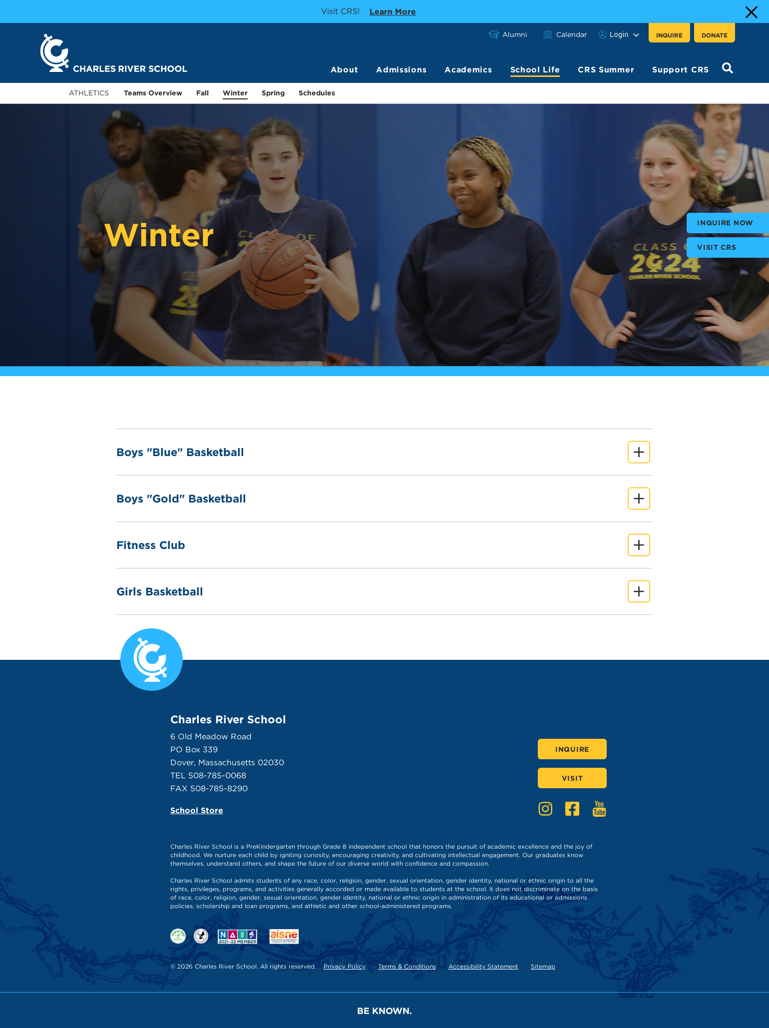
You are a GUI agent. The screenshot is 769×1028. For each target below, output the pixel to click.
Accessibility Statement (483, 966)
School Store (196, 810)
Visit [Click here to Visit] (572, 778)
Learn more (393, 10)
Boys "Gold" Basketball (383, 499)
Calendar (571, 34)
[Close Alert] (751, 11)
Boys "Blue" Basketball (383, 452)
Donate (715, 35)
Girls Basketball (383, 591)
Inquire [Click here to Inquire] (572, 749)
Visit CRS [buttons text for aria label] (716, 247)
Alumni (514, 34)
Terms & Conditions (407, 966)
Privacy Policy (345, 966)
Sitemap (543, 966)
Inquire (669, 35)
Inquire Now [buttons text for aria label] (725, 223)
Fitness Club (383, 545)
